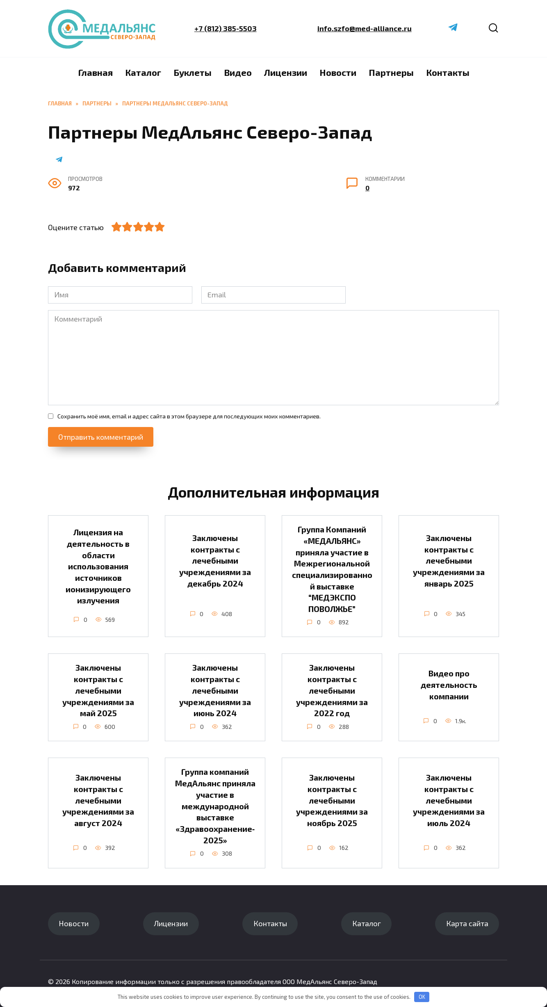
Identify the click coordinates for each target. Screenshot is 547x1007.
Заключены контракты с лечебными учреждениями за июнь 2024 (215, 690)
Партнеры (391, 72)
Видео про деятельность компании (449, 684)
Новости (337, 72)
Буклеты (192, 72)
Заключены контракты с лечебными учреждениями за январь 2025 (449, 560)
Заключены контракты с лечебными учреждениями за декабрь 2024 (215, 560)
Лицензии (285, 72)
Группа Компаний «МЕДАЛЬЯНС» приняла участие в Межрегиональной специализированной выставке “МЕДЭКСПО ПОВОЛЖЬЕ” (332, 569)
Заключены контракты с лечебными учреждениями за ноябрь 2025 (332, 800)
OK (422, 996)
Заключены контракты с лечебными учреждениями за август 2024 (98, 800)
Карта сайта (467, 923)
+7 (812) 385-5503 (225, 28)
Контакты (448, 72)
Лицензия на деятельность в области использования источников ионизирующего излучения (98, 566)
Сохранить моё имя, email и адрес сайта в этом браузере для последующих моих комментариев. (189, 416)
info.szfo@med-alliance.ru (364, 28)
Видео (238, 72)
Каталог (143, 72)
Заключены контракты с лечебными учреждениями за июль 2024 (449, 800)
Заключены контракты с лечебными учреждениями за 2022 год (332, 690)
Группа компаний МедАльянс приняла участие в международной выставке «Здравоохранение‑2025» (215, 806)
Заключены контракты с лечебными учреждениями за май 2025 (98, 690)
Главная (95, 72)
